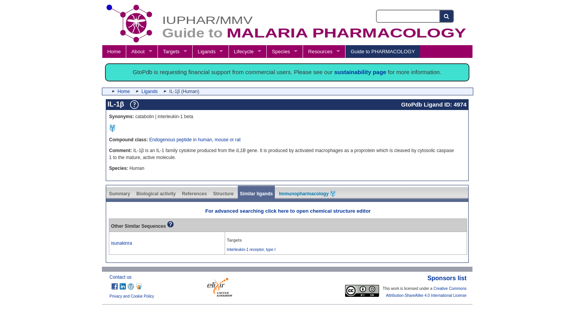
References (194, 193)
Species (281, 51)
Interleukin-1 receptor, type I (251, 249)
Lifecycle (244, 51)
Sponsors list (446, 278)
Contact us (121, 277)
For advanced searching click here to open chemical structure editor (288, 211)
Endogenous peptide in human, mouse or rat (195, 139)
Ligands (206, 51)
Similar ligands (256, 193)
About (137, 51)
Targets (171, 51)
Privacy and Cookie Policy (132, 296)
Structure (223, 193)
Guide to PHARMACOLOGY (383, 51)
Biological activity (156, 193)
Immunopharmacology (307, 193)
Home (114, 51)
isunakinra (121, 243)
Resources (320, 51)
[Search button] (447, 16)
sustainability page (360, 72)
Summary (119, 193)
